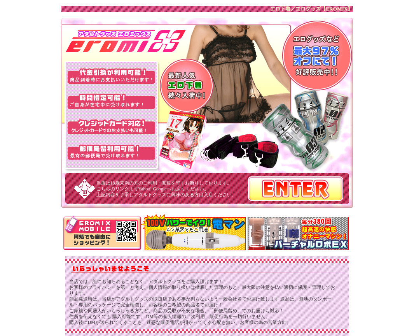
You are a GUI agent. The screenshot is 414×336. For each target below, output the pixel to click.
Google (159, 189)
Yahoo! (145, 189)
